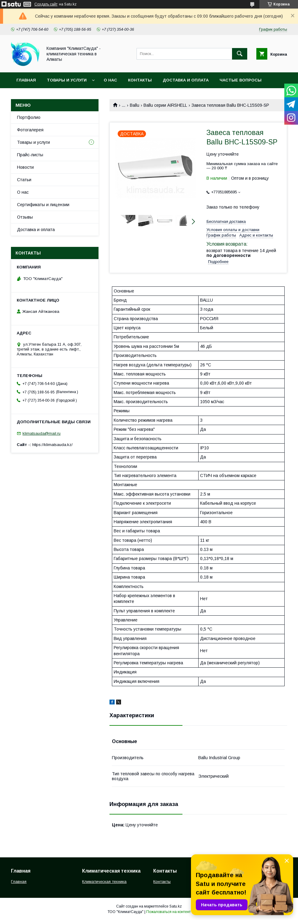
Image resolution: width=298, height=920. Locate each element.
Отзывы (25, 217)
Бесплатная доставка (226, 221)
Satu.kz (175, 906)
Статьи (24, 179)
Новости (25, 167)
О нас (110, 80)
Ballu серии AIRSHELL (165, 105)
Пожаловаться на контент (168, 912)
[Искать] (239, 54)
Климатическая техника (104, 881)
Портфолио (28, 117)
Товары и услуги (67, 80)
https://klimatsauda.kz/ (52, 444)
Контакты (140, 80)
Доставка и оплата (186, 80)
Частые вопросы (241, 80)
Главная (26, 80)
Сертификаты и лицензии (43, 204)
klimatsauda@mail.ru (42, 433)
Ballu (134, 105)
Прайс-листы (30, 154)
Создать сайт (45, 4)
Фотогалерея (30, 129)
